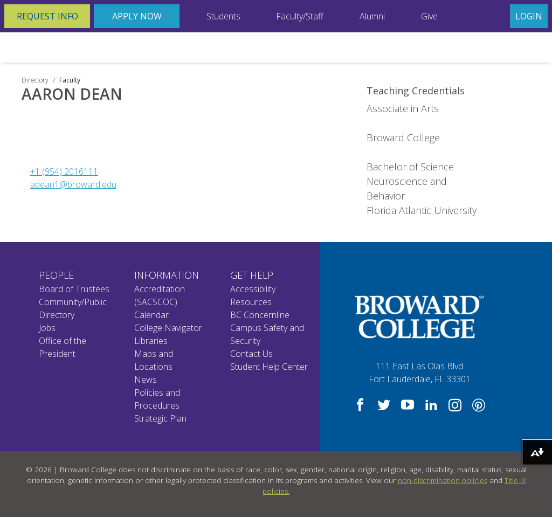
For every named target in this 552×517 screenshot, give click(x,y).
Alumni (372, 16)
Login (528, 16)
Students (223, 16)
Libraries (151, 341)
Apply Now (137, 16)
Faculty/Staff (299, 16)
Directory (35, 80)
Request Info (47, 16)
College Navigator (168, 328)
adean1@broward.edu (73, 184)
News (145, 379)
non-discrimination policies (442, 480)
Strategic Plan (160, 418)
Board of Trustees (74, 289)
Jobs (47, 328)
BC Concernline (259, 315)
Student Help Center (269, 367)
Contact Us (251, 354)
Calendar (151, 315)
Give (429, 16)
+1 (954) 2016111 (64, 171)
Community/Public (73, 302)
